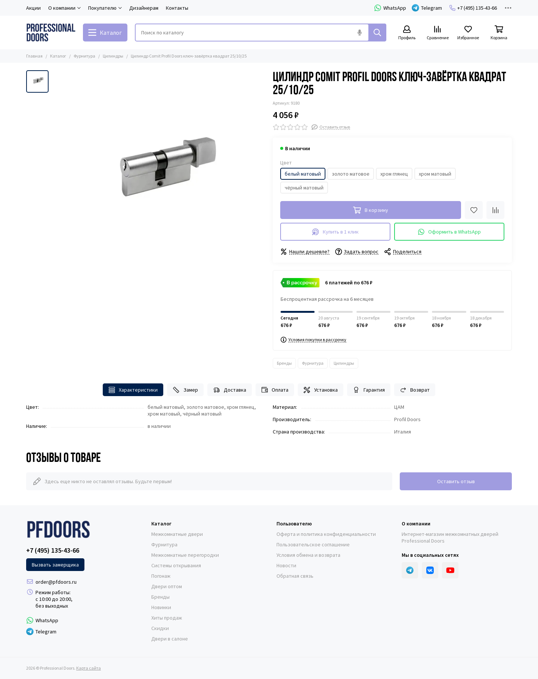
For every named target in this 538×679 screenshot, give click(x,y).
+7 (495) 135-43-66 (473, 7)
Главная (34, 56)
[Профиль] (407, 33)
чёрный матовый (304, 187)
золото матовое (351, 173)
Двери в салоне (169, 638)
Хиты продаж (166, 617)
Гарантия (369, 389)
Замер (185, 389)
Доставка (229, 389)
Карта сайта (88, 668)
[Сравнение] (437, 33)
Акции (33, 7)
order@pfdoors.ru (56, 581)
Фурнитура (84, 56)
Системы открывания (176, 565)
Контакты (177, 7)
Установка (320, 389)
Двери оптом (166, 586)
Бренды (284, 363)
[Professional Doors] (50, 32)
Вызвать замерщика (55, 564)
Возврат (415, 389)
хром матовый (435, 173)
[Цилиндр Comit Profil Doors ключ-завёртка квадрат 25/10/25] (158, 176)
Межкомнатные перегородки (185, 555)
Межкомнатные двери (177, 534)
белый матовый (303, 173)
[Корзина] (499, 33)
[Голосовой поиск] (359, 32)
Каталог (58, 56)
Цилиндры (113, 56)
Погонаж (160, 575)
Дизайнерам (143, 7)
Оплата (275, 389)
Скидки (160, 628)
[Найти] (377, 32)
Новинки (161, 607)
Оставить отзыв (456, 481)
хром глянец (394, 173)
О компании (416, 523)
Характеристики (133, 389)
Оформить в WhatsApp (449, 231)
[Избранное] (468, 33)
